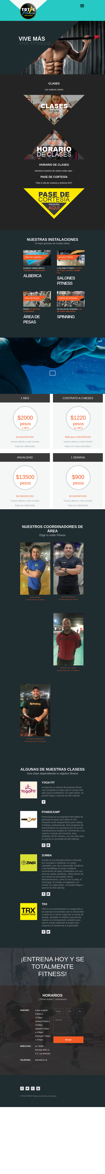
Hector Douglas (68, 597)
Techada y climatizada (34, 270)
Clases (54, 83)
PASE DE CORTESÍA (54, 176)
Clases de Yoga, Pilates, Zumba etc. (69, 270)
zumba (47, 855)
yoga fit (48, 782)
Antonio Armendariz (35, 739)
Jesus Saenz (35, 597)
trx (44, 904)
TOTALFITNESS (26, 1096)
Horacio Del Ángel (68, 668)
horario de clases (54, 164)
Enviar (68, 1040)
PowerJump (51, 812)
